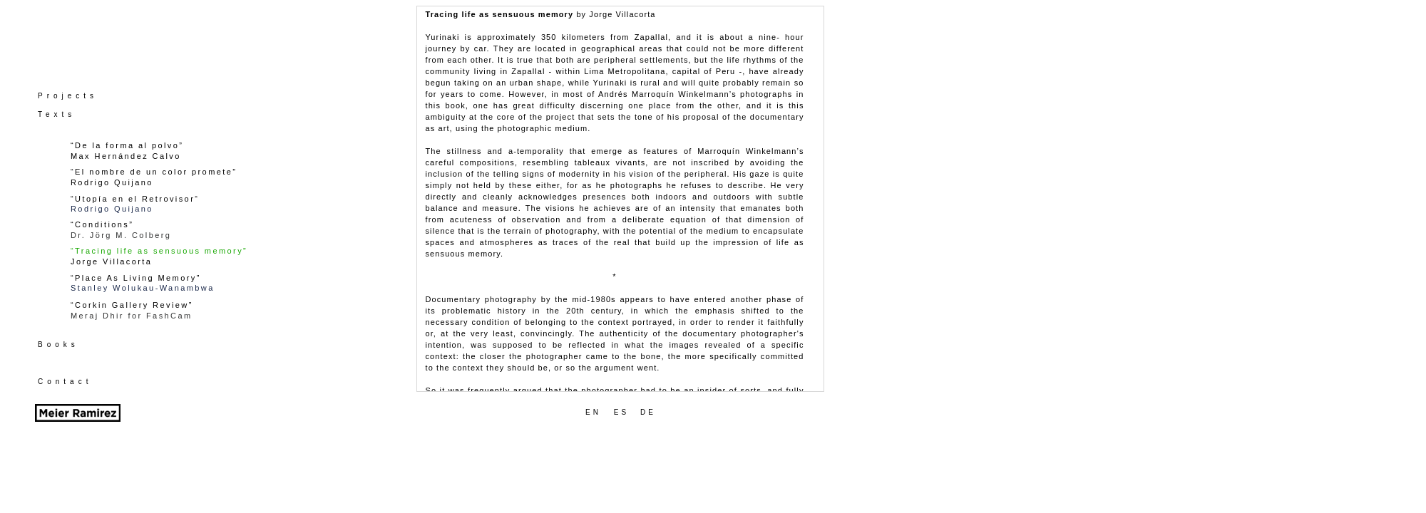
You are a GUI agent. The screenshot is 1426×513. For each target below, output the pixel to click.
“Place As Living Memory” (136, 278)
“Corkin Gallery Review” (132, 305)
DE (648, 412)
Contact (65, 381)
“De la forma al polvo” (127, 145)
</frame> (620, 199)
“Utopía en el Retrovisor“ (135, 199)
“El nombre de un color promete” (154, 171)
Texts (57, 114)
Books (58, 344)
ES (621, 412)
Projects (68, 96)
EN (593, 412)
